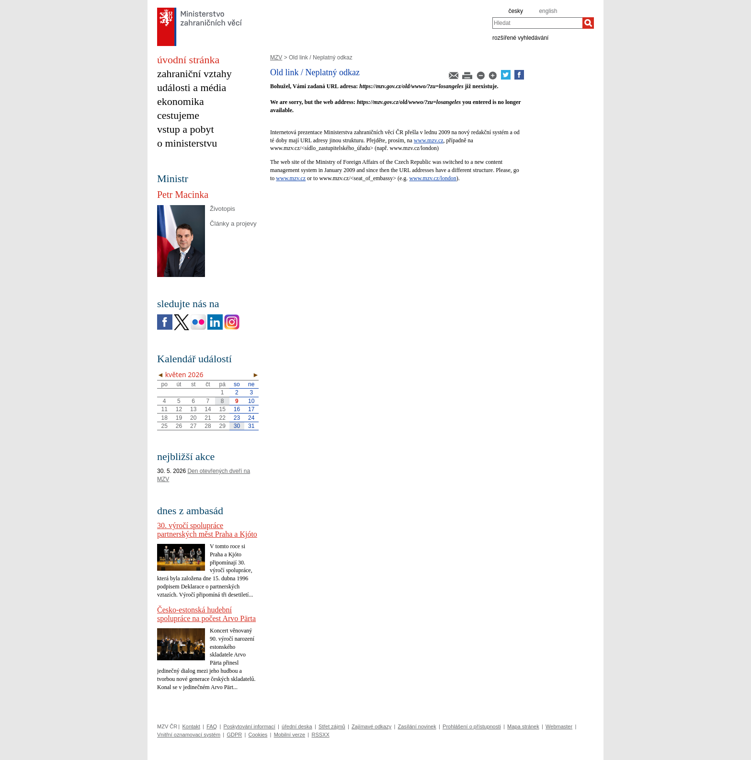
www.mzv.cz (429, 140)
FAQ (211, 726)
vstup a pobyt (185, 129)
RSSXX (320, 734)
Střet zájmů (332, 726)
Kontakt (191, 726)
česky (515, 11)
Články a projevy (233, 223)
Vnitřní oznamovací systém (188, 734)
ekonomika (180, 101)
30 (237, 426)
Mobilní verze (289, 734)
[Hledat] (588, 23)
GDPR (234, 734)
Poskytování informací (249, 726)
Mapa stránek (523, 726)
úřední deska (297, 726)
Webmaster (559, 726)
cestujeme (178, 115)
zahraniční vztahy (194, 74)
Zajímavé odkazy (371, 726)
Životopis (222, 208)
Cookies (258, 734)
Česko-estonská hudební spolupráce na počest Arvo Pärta (206, 614)
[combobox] (537, 23)
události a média (191, 87)
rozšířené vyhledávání (520, 37)
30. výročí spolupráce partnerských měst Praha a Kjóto (207, 529)
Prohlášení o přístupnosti (472, 726)
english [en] (548, 11)
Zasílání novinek (417, 726)
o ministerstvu (187, 143)
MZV (276, 57)
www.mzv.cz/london (432, 178)
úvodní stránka (188, 60)
